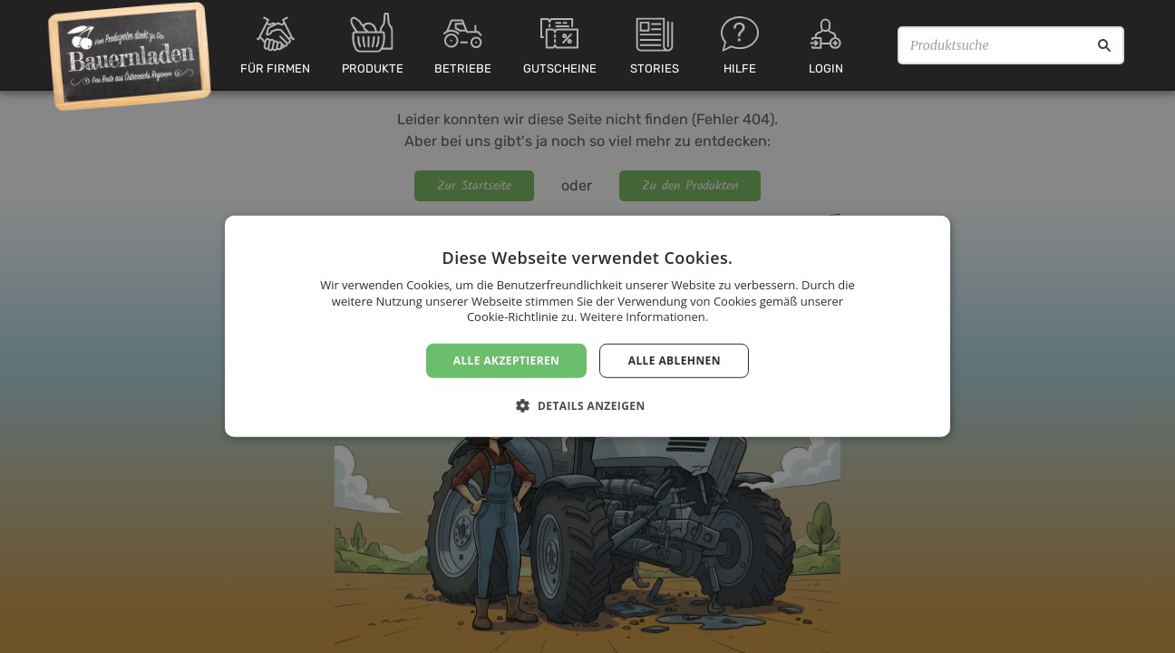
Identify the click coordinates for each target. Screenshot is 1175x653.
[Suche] (1104, 45)
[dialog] (587, 326)
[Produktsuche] (1011, 45)
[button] (587, 405)
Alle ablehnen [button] (674, 360)
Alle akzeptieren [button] (506, 360)
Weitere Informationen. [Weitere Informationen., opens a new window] (644, 316)
